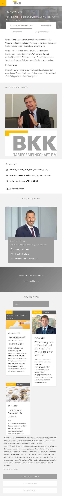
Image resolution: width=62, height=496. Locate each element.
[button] (31, 110)
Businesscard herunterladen (24, 258)
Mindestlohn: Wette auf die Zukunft (15, 413)
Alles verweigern (30, 483)
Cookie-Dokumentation (11, 469)
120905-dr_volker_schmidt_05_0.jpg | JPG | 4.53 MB (28, 175)
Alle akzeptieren (30, 491)
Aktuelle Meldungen (31, 281)
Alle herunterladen (14, 189)
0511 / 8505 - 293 (19, 249)
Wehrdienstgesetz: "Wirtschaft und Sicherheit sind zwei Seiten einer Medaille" (44, 348)
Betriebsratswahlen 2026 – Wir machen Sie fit (17, 340)
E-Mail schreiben (19, 254)
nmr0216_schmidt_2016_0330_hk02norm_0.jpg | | (27, 169)
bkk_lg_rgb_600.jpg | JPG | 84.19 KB (21, 181)
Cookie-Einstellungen (30, 476)
